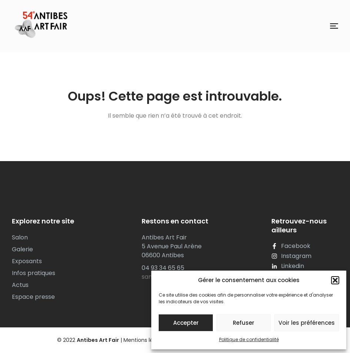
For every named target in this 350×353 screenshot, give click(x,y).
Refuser (243, 323)
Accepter (186, 323)
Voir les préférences (306, 323)
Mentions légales (145, 340)
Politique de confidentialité (249, 339)
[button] (335, 280)
